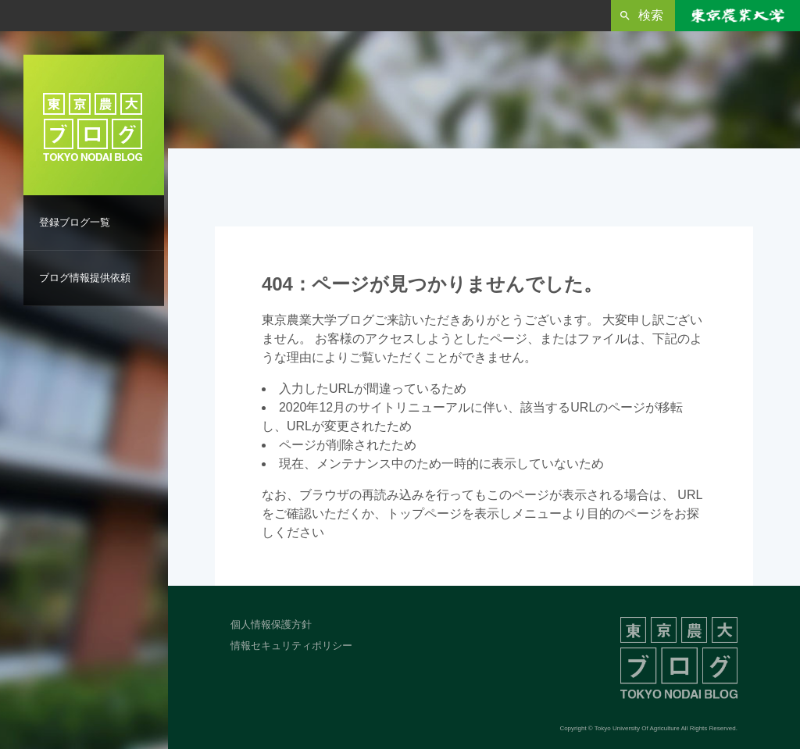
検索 (650, 15)
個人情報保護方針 (271, 624)
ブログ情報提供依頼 (84, 278)
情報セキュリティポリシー (291, 645)
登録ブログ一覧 (74, 222)
